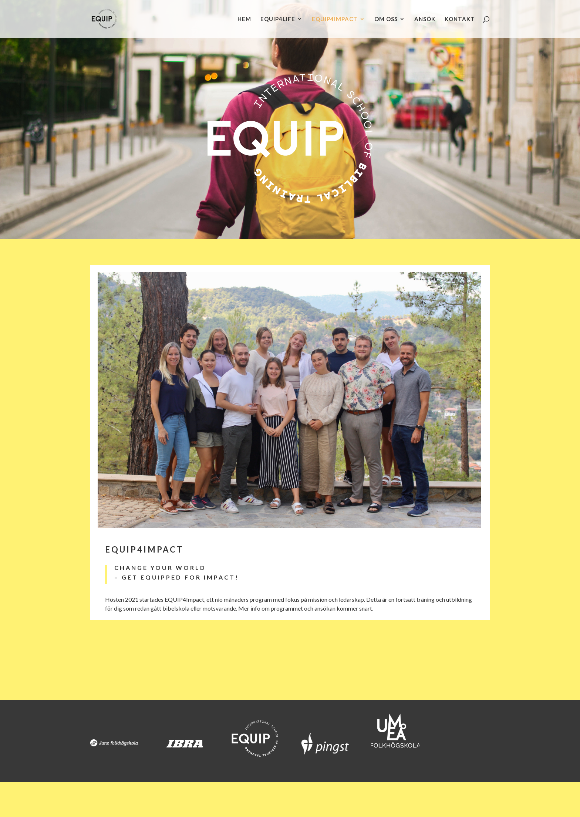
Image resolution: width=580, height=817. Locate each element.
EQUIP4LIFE (277, 19)
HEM (244, 19)
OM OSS (386, 19)
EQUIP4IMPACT (335, 19)
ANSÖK (424, 19)
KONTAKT (460, 19)
